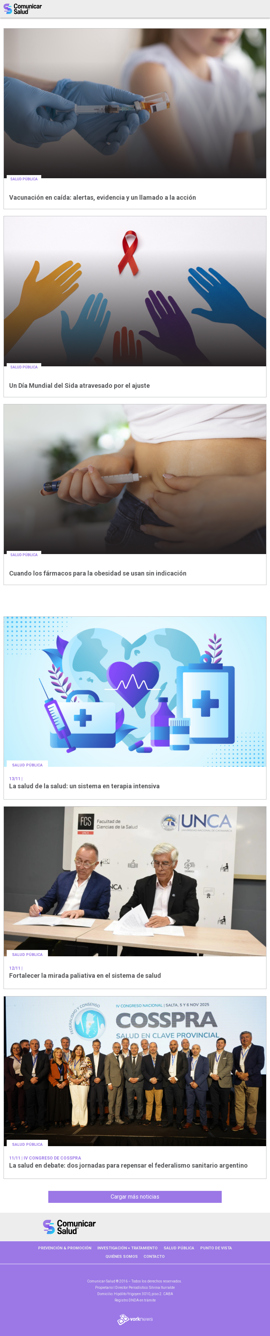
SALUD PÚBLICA (179, 1248)
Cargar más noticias (135, 1196)
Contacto (154, 1256)
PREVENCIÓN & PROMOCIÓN (64, 1248)
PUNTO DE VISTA (216, 1248)
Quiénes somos (121, 1256)
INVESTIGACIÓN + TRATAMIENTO (127, 1248)
